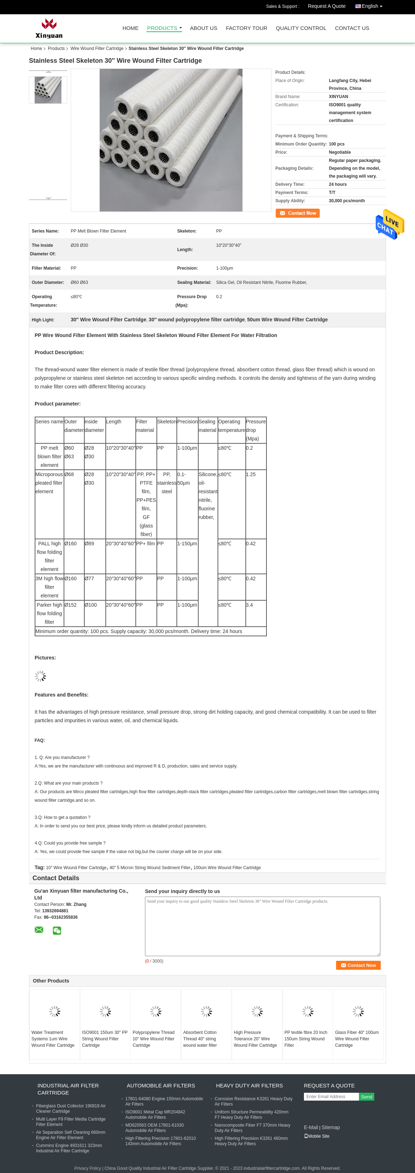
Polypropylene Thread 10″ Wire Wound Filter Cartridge (153, 1039)
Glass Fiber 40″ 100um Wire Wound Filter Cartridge (357, 1039)
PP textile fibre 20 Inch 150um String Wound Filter (306, 1039)
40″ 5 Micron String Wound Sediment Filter (150, 867)
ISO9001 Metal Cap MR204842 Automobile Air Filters (155, 1115)
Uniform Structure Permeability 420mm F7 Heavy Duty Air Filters (252, 1115)
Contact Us (352, 28)
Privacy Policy (87, 1168)
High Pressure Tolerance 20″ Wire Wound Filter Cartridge (255, 1039)
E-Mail (311, 1127)
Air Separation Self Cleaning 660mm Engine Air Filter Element (70, 1135)
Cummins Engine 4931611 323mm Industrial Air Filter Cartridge (69, 1148)
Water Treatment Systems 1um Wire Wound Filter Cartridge (53, 1039)
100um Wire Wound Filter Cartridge (227, 867)
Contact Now (287, 212)
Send (366, 1097)
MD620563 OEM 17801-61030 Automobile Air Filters (154, 1128)
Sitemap (330, 1127)
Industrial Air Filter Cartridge (68, 1089)
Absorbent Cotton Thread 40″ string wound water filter (200, 1039)
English (374, 5)
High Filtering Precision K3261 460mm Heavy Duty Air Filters (251, 1141)
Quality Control (301, 28)
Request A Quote (327, 6)
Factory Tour (246, 28)
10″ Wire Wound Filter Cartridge (76, 867)
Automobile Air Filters (161, 1085)
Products (162, 28)
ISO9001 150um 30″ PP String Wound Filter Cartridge (105, 1039)
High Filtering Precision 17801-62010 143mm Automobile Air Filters (160, 1141)
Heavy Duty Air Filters (249, 1085)
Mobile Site (316, 1136)
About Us (203, 28)
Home (130, 28)
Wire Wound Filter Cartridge (97, 48)
